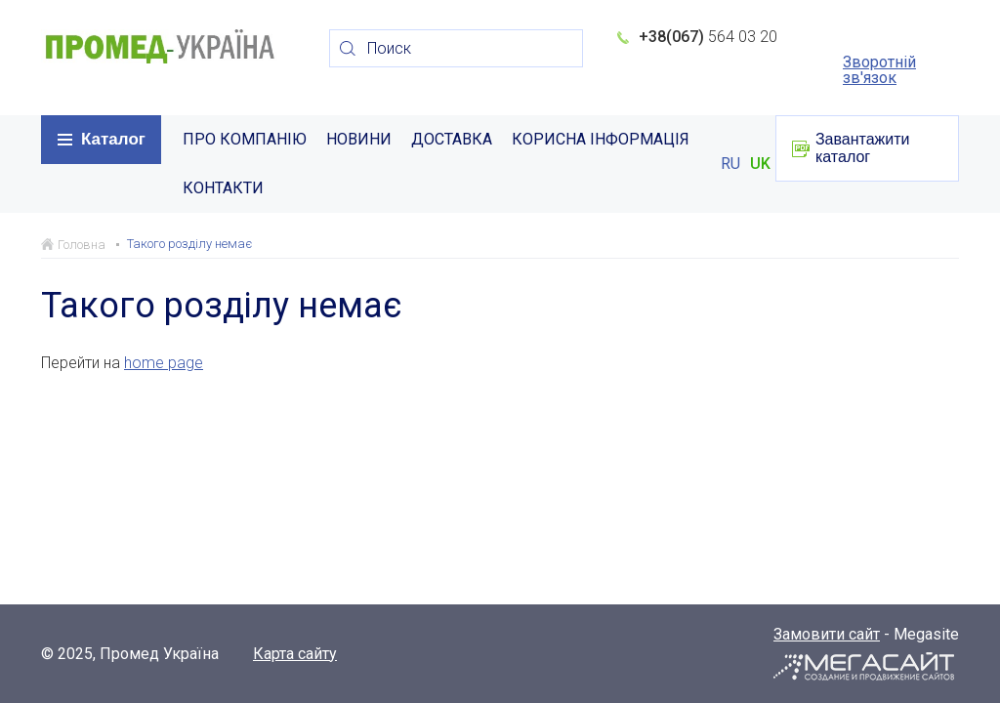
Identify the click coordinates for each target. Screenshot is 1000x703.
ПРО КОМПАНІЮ (245, 139)
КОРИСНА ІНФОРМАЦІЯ (600, 139)
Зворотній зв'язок (879, 70)
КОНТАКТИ (223, 188)
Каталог (113, 139)
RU (730, 164)
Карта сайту (295, 654)
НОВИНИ (359, 139)
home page (163, 362)
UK (760, 164)
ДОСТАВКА (451, 139)
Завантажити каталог (862, 148)
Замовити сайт (826, 634)
